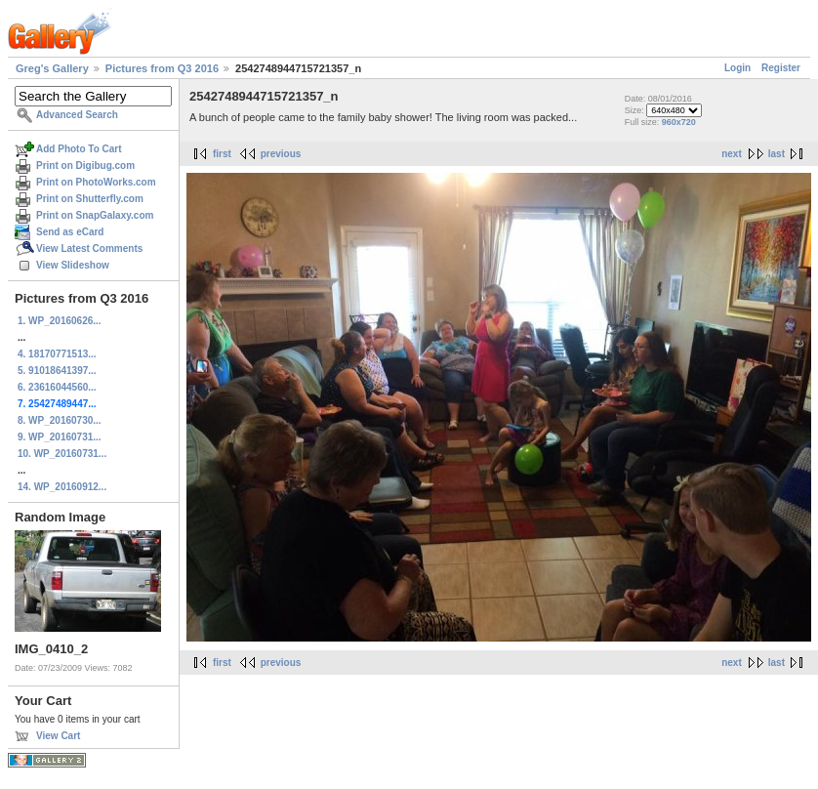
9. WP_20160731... (60, 437)
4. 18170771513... (57, 354)
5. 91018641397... (57, 370)
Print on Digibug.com (85, 165)
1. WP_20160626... (60, 320)
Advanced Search (77, 114)
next (731, 153)
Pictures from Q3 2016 (162, 68)
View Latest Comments (89, 248)
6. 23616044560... (57, 387)
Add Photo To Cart (79, 149)
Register (780, 67)
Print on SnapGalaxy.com (94, 215)
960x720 (679, 122)
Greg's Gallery (52, 68)
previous (281, 153)
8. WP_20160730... (60, 420)
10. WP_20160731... (62, 453)
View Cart (58, 735)
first (222, 153)
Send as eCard (69, 232)
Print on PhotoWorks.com (96, 182)
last (776, 153)
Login (737, 67)
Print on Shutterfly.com (89, 198)
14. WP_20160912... (62, 486)
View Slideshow (72, 265)
